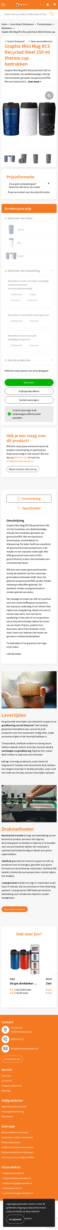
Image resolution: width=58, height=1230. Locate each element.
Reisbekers (7, 28)
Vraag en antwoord (11, 1085)
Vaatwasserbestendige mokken (18, 1157)
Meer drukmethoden (14, 909)
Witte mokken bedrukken (15, 1132)
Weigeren (28, 1218)
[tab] (28, 499)
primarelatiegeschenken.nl (17, 1193)
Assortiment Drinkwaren (22, 24)
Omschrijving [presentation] (31, 498)
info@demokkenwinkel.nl (20, 461)
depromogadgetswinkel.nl (17, 1183)
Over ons (6, 1075)
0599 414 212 (20, 457)
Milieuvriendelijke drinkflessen (18, 1152)
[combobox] (29, 14)
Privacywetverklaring (13, 1111)
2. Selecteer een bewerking (22, 270)
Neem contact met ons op (23, 469)
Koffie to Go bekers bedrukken (17, 1147)
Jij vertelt (7, 1080)
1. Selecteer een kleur (19, 218)
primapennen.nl (11, 1188)
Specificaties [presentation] (31, 508)
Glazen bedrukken (11, 1142)
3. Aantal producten (17, 360)
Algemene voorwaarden (14, 1106)
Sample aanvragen (29, 399)
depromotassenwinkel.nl (16, 1178)
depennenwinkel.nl (13, 1173)
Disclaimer (7, 1116)
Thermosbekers (44, 24)
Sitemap (6, 1090)
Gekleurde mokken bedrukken (17, 1137)
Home (4, 24)
